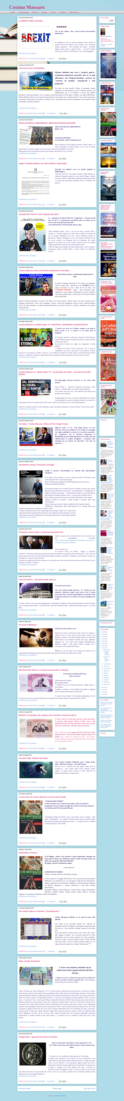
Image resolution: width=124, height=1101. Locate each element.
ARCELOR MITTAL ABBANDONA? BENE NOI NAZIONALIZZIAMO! (47, 123)
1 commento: (51, 362)
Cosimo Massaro (26, 7)
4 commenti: (51, 455)
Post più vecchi (89, 1088)
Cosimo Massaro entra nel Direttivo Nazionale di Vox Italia (44, 271)
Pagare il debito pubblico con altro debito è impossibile (43, 163)
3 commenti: (51, 261)
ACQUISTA (63, 12)
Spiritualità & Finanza (28, 853)
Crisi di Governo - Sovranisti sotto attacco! (37, 580)
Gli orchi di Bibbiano (28, 625)
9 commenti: (51, 843)
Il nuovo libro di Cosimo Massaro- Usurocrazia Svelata (42, 797)
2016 (103, 692)
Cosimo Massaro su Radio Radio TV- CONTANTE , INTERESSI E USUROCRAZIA (53, 325)
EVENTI (13, 12)
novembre (106, 664)
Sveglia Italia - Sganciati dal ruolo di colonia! (38, 1037)
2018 (103, 687)
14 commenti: (51, 113)
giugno (105, 675)
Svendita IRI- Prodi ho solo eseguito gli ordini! (39, 214)
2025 (103, 634)
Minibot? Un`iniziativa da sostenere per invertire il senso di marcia (47, 715)
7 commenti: (51, 315)
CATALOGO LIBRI (23, 12)
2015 (103, 694)
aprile (105, 680)
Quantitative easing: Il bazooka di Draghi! (37, 465)
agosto (105, 670)
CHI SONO (44, 12)
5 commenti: (51, 158)
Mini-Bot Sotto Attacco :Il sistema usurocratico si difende (43, 670)
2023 (103, 638)
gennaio (106, 684)
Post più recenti (24, 1088)
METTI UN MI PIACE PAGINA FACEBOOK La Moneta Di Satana (107, 716)
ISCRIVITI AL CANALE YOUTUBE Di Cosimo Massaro (106, 704)
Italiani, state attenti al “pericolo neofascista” (110, 533)
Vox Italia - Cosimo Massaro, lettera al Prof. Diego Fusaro (43, 424)
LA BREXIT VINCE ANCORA (31, 21)
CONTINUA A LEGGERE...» (28, 53)
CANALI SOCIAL (73, 12)
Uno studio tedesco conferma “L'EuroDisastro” (39, 911)
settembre (106, 668)
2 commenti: (51, 58)
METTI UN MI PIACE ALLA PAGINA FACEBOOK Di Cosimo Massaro (107, 710)
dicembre (106, 650)
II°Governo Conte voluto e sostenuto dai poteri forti (41, 532)
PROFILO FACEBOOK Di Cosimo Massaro (106, 721)
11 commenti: (51, 901)
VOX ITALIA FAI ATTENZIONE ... (32, 68)
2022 (103, 641)
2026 (103, 632)
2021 (103, 643)
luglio (105, 673)
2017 (103, 689)
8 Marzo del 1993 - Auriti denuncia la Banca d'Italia (110, 496)
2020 (103, 645)
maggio (106, 677)
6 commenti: (51, 748)
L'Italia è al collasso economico (110, 586)
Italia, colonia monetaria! (29, 961)
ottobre (106, 666)
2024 (103, 636)
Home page (57, 1088)
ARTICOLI (53, 12)
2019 (103, 648)
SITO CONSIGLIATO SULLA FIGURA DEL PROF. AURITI (106, 726)
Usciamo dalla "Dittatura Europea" (34, 758)
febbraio (106, 682)
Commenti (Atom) (60, 1096)
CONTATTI (35, 12)
